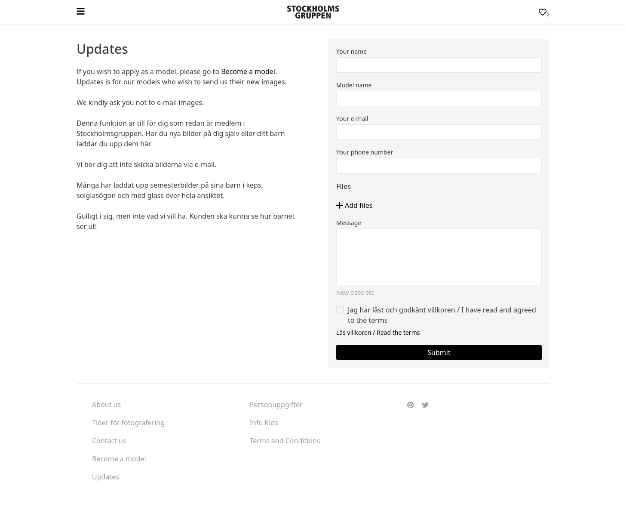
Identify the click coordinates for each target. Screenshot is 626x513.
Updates (105, 477)
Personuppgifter (276, 404)
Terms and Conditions (285, 440)
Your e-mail (352, 118)
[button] (354, 205)
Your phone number (364, 152)
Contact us (109, 440)
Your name (351, 51)
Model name (353, 85)
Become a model (248, 71)
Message (348, 223)
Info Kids (264, 422)
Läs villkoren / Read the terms (378, 332)
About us (106, 404)
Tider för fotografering (128, 422)
